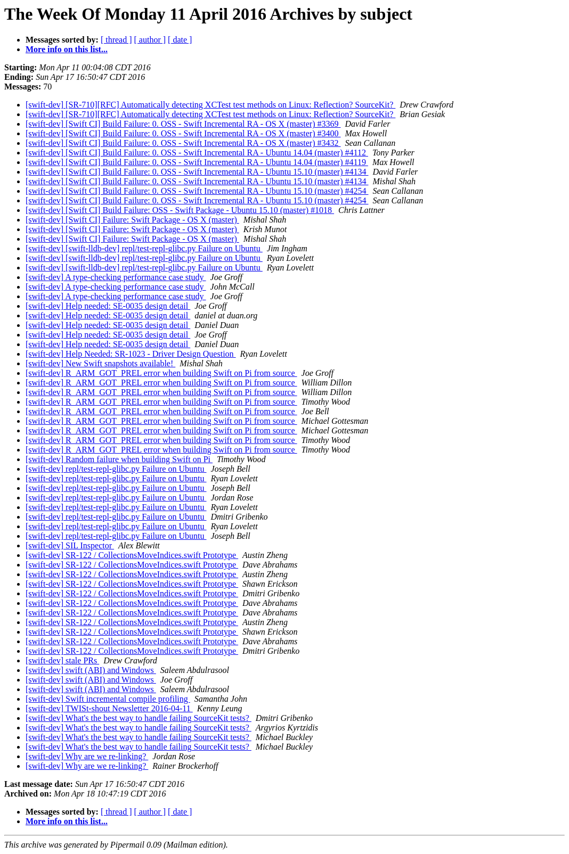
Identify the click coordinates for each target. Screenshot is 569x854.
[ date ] (180, 39)
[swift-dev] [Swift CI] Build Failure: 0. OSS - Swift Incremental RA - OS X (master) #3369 (183, 123)
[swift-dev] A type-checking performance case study (116, 277)
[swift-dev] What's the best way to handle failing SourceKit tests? (138, 717)
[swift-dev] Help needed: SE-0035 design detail (108, 305)
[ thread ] (116, 39)
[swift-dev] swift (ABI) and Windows (91, 670)
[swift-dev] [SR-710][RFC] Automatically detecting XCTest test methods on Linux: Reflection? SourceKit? (210, 104)
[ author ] (150, 39)
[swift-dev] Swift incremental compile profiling (108, 698)
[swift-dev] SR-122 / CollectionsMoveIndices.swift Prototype (132, 555)
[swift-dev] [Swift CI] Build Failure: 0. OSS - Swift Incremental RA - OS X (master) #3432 (183, 142)
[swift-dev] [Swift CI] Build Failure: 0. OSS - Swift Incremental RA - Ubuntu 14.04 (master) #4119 (197, 162)
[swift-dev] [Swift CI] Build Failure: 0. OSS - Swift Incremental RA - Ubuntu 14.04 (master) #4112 (197, 152)
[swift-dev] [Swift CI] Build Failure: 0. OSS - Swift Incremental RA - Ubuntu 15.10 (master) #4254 (197, 190)
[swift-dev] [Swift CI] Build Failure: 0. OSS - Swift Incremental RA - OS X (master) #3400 (183, 133)
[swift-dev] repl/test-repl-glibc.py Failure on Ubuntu (116, 468)
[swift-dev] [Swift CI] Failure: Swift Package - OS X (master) (132, 219)
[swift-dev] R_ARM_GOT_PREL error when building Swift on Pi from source (161, 372)
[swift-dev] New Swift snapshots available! (100, 363)
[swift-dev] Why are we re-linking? (87, 756)
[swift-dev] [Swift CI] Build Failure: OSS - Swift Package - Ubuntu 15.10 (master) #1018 (180, 210)
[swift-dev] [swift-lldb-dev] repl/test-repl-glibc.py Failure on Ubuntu (144, 248)
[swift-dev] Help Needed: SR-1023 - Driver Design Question (131, 353)
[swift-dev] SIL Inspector (70, 545)
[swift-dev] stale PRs (62, 660)
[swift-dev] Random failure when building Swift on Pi (119, 459)
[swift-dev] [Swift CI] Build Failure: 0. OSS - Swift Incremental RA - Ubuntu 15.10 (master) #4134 (197, 171)
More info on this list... (67, 49)
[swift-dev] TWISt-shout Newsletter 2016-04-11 (109, 708)
